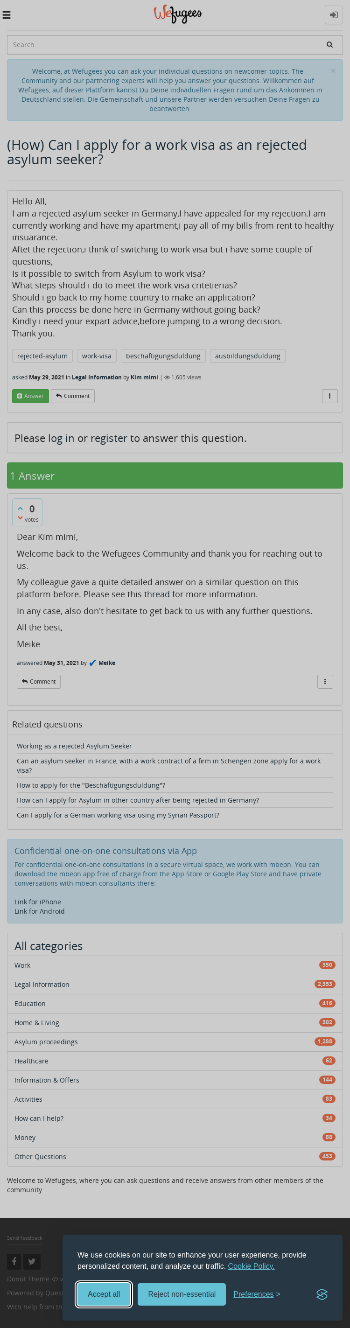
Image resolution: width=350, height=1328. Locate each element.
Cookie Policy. (251, 1266)
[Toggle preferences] (256, 1294)
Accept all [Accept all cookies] (104, 1294)
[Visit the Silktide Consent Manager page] (322, 1294)
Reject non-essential (182, 1294)
